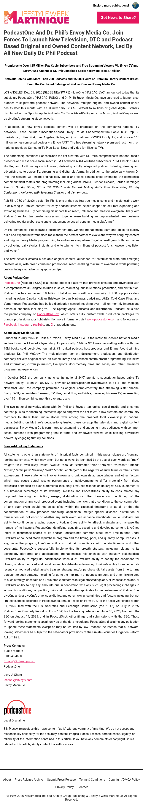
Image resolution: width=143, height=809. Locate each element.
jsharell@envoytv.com (18, 680)
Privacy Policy (64, 787)
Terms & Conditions (92, 779)
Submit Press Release (61, 779)
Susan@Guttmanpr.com (19, 661)
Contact (82, 787)
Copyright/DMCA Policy (124, 779)
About (7, 779)
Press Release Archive (29, 779)
